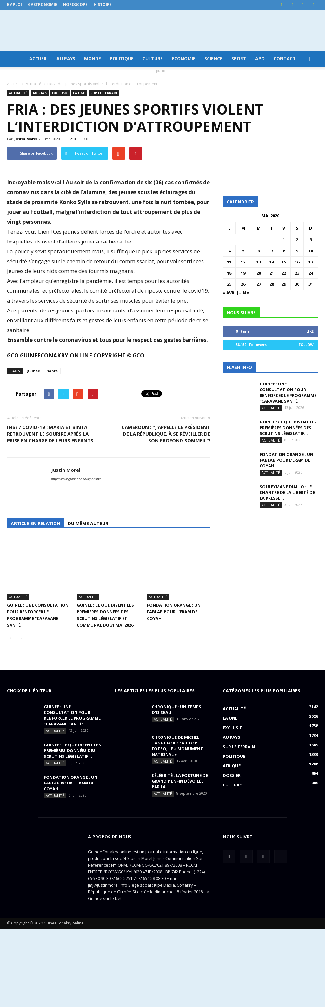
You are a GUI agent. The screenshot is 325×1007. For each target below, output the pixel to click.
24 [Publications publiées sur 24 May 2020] (310, 273)
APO (260, 59)
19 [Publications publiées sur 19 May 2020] (243, 273)
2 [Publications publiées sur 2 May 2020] (297, 240)
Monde (92, 59)
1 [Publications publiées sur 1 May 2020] (284, 240)
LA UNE (79, 93)
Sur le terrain (103, 93)
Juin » (243, 293)
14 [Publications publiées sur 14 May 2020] (271, 262)
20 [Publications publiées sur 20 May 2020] (258, 273)
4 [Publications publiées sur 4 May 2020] (229, 251)
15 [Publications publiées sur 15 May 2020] (284, 262)
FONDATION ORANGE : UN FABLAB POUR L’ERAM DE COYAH (174, 690)
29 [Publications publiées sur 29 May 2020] (284, 284)
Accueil (38, 59)
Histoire (103, 4)
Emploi (14, 4)
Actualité (18, 93)
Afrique (232, 844)
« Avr (228, 293)
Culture (153, 59)
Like (310, 331)
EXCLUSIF (60, 93)
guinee (33, 469)
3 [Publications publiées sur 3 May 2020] (311, 240)
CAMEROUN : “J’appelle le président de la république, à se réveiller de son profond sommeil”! (166, 532)
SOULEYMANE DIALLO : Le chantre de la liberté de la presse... (287, 492)
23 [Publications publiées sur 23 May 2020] (297, 273)
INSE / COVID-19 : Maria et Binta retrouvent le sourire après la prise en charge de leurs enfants (50, 532)
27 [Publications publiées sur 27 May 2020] (258, 284)
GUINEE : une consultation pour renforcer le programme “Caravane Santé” (288, 392)
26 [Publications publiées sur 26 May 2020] (243, 284)
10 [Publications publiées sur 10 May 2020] (310, 251)
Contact (285, 59)
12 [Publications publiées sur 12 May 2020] (243, 262)
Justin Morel (25, 139)
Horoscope (75, 4)
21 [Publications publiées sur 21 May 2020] (271, 273)
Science (213, 59)
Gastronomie (42, 4)
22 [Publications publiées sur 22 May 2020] (284, 273)
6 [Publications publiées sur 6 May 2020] (258, 251)
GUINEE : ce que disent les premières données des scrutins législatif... (288, 427)
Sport (238, 59)
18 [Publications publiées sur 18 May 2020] (229, 273)
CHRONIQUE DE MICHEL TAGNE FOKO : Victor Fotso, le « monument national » (177, 824)
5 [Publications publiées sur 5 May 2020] (243, 251)
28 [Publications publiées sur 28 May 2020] (271, 284)
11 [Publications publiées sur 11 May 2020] (229, 262)
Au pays (65, 59)
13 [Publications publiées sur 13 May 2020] (258, 262)
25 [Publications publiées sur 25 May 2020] (229, 284)
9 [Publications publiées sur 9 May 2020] (297, 251)
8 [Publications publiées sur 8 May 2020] (284, 251)
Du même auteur (88, 621)
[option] (108, 300)
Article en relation (35, 621)
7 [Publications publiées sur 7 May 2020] (272, 251)
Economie (184, 59)
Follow (306, 344)
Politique (122, 59)
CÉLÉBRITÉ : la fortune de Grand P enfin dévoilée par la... (180, 859)
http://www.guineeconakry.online (76, 577)
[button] (310, 58)
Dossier (232, 854)
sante (52, 469)
